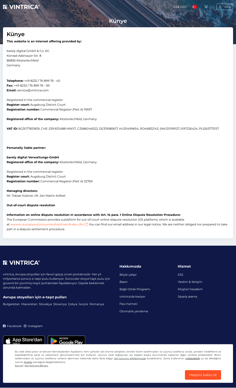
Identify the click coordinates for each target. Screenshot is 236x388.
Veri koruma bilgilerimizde (130, 358)
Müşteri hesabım (190, 289)
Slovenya (60, 304)
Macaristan (29, 304)
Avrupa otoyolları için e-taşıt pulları (35, 297)
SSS (180, 274)
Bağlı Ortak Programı (134, 289)
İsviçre (83, 304)
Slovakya (45, 304)
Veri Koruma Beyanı (36, 365)
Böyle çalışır (128, 274)
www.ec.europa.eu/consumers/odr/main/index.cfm (49, 224)
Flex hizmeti (128, 304)
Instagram (33, 326)
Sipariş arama (187, 297)
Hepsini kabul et (203, 375)
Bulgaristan (11, 304)
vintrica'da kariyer (132, 297)
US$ (180, 6)
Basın (123, 282)
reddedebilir (192, 358)
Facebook (12, 326)
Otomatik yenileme (133, 311)
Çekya (72, 304)
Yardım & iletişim (190, 282)
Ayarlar (28, 362)
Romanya (97, 304)
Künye (19, 365)
